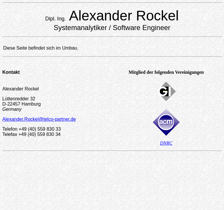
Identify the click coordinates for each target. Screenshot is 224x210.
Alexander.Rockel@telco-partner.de (39, 119)
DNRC (166, 143)
